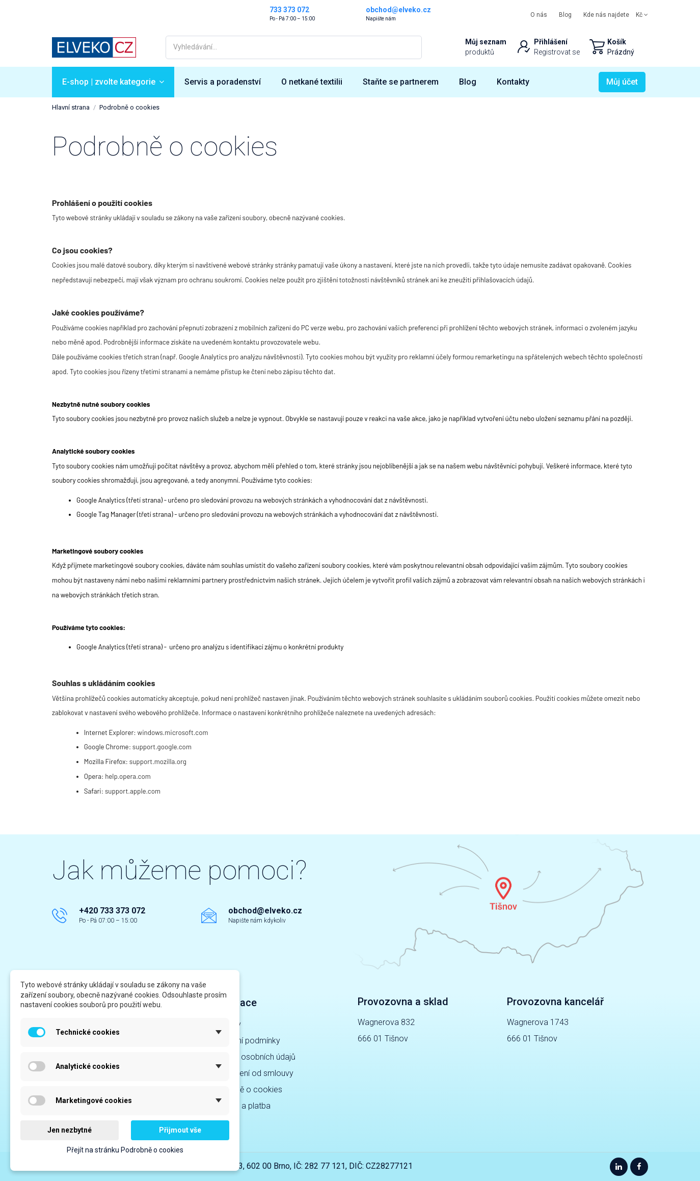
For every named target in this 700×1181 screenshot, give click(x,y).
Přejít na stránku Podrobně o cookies (125, 1150)
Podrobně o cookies (245, 1089)
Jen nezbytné (69, 1130)
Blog (565, 14)
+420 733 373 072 (112, 910)
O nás (538, 14)
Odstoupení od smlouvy (251, 1073)
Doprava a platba (240, 1106)
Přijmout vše (180, 1130)
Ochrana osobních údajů (252, 1057)
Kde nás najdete (606, 14)
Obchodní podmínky (244, 1040)
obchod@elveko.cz (265, 910)
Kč (642, 14)
